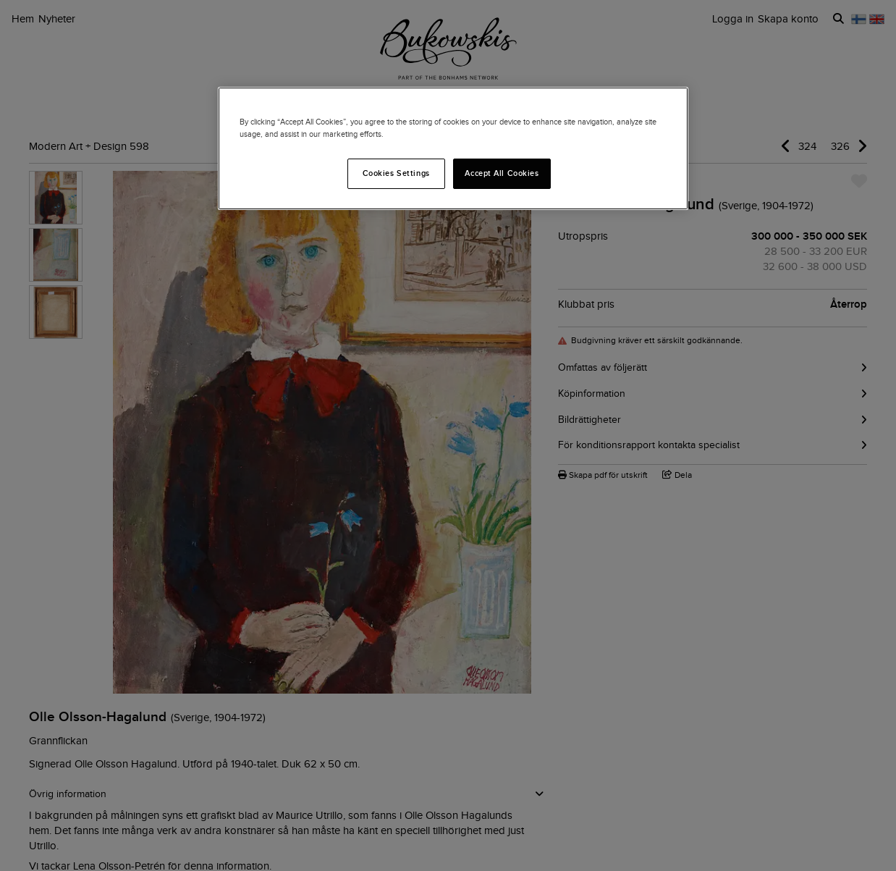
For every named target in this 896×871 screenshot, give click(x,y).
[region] (453, 148)
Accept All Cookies (501, 173)
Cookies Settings (396, 173)
